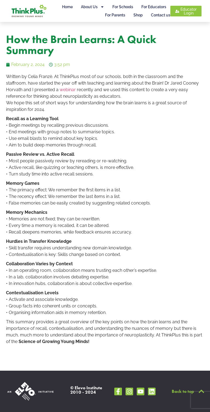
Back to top (183, 391)
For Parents (115, 15)
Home (67, 7)
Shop (138, 15)
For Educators (153, 7)
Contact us (160, 15)
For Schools (122, 7)
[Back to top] (201, 391)
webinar (68, 89)
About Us (92, 7)
